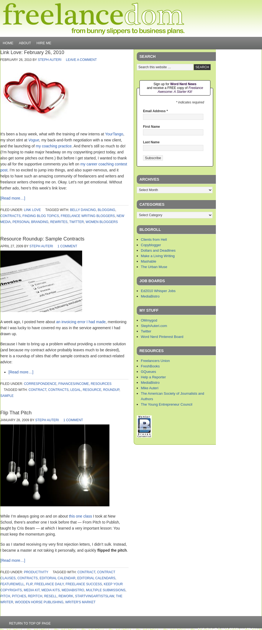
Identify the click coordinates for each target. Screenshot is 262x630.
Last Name (151, 142)
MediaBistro (150, 296)
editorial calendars (96, 578)
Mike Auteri (149, 388)
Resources (101, 384)
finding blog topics (40, 216)
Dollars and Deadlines (158, 250)
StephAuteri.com (154, 326)
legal (75, 390)
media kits (50, 590)
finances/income (73, 384)
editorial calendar (57, 578)
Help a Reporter (153, 377)
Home (8, 43)
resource (92, 390)
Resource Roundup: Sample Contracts (42, 239)
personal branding (31, 222)
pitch (5, 596)
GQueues (148, 372)
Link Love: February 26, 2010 (32, 52)
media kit (32, 590)
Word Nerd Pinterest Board (162, 337)
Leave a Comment (81, 60)
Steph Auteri (49, 60)
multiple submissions (105, 590)
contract (37, 390)
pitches (19, 596)
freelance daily (49, 584)
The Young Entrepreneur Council (166, 404)
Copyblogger (151, 245)
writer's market (80, 602)
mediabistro (73, 590)
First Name (151, 126)
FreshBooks (150, 366)
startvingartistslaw (94, 596)
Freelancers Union (155, 361)
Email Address (155, 111)
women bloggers (102, 222)
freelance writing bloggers (88, 216)
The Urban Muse (154, 267)
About (25, 43)
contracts (10, 216)
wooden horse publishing (39, 602)
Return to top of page (30, 623)
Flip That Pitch (16, 412)
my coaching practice (54, 146)
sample (7, 396)
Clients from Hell (154, 239)
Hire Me (44, 43)
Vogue (33, 140)
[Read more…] (12, 198)
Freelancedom (93, 18)
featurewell (12, 584)
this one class (80, 516)
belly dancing (83, 210)
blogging (106, 210)
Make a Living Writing (158, 256)
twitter (76, 222)
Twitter (146, 331)
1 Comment (67, 246)
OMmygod (149, 320)
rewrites (58, 222)
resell (50, 596)
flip (29, 584)
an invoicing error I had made (81, 322)
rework (65, 596)
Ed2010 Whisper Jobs (158, 291)
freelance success (84, 584)
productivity (36, 572)
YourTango (114, 134)
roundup (111, 390)
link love (32, 210)
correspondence (40, 384)
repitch (35, 596)
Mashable (148, 261)
